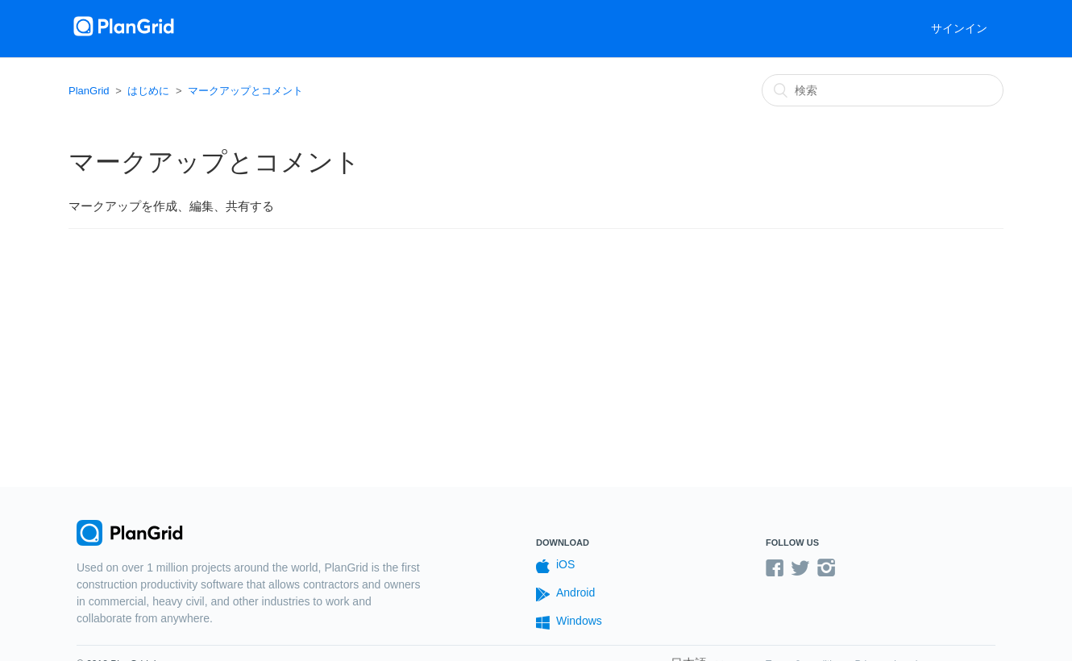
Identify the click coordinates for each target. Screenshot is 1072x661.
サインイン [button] (959, 28)
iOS (555, 565)
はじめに (148, 91)
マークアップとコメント (245, 91)
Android (565, 593)
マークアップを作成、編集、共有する (171, 206)
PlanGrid (89, 91)
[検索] (882, 90)
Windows (569, 622)
